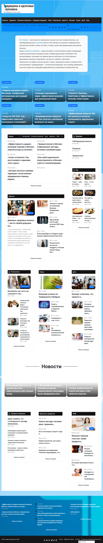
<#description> (75, 512)
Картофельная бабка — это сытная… (77, 218)
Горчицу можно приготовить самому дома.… (77, 200)
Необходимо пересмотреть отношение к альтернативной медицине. (18, 433)
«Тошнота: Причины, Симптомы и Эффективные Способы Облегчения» (83, 96)
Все (20, 136)
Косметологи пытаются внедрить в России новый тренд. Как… (57, 247)
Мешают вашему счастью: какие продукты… (80, 439)
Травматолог (77, 156)
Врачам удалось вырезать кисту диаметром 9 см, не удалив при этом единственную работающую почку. (20, 388)
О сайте (33, 25)
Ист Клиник (23, 40)
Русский (82, 542)
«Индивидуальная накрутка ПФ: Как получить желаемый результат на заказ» (50, 119)
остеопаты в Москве (31, 51)
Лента (27, 25)
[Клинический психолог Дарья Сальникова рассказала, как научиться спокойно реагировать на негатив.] (13, 303)
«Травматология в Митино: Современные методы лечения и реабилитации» (49, 147)
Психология (57, 20)
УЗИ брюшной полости (82, 141)
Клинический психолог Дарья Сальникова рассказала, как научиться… (24, 307)
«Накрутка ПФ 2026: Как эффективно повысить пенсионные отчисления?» (16, 119)
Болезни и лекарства (24, 20)
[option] (51, 102)
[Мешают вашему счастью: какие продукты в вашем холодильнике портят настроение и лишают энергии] (83, 424)
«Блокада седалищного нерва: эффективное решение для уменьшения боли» (51, 96)
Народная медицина (40, 20)
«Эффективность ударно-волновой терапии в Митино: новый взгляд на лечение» (21, 147)
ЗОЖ (50, 20)
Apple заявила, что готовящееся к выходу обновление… (17, 421)
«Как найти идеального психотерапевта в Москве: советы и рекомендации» (49, 160)
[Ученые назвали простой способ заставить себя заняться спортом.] (82, 385)
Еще (88, 20)
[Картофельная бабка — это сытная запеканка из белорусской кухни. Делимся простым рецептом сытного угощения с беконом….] (77, 211)
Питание (72, 20)
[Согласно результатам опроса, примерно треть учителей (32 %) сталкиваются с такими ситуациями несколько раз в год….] (77, 304)
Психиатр (76, 148)
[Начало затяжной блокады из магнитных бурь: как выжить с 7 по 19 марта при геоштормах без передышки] (77, 449)
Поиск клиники (18, 25)
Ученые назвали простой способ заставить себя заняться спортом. (81, 391)
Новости (5, 20)
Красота (65, 20)
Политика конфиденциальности (91, 539)
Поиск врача (8, 25)
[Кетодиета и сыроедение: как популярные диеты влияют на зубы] (77, 472)
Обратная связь (42, 25)
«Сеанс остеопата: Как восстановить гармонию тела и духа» (19, 160)
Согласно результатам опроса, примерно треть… (89, 308)
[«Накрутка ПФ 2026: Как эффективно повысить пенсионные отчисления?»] (18, 113)
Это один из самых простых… (88, 200)
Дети (83, 20)
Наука (78, 20)
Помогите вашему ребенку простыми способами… (89, 324)
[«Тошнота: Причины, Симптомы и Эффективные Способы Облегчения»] (84, 90)
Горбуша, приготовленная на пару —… (89, 218)
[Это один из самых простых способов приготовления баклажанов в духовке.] (89, 193)
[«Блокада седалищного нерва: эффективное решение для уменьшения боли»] (51, 90)
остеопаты (39, 43)
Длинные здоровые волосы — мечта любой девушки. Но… (21, 223)
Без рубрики (8, 82)
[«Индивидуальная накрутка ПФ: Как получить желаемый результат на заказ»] (51, 113)
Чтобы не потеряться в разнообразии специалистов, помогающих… (25, 335)
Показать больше (36, 185)
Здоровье (12, 20)
